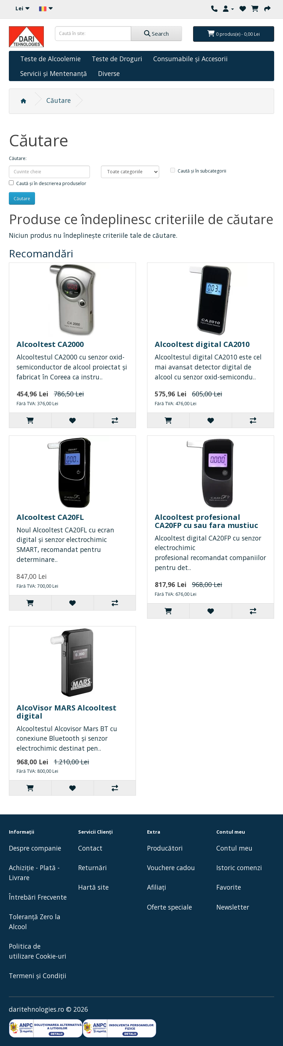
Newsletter (232, 907)
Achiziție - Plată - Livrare (34, 872)
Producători (165, 848)
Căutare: (18, 158)
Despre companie (35, 848)
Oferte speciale (169, 907)
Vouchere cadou (171, 867)
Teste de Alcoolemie (50, 58)
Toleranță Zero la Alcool (34, 921)
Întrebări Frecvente (38, 897)
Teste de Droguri (117, 58)
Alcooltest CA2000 (50, 344)
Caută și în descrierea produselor (47, 183)
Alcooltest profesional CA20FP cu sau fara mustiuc (206, 521)
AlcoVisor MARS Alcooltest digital (66, 712)
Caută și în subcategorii (198, 171)
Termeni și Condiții (37, 975)
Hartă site (93, 887)
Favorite (228, 887)
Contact (90, 848)
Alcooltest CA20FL (50, 517)
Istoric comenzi (239, 867)
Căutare (58, 100)
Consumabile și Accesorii (190, 58)
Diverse (109, 73)
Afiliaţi (156, 887)
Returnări (92, 867)
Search (156, 33)
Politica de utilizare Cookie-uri (37, 951)
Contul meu (234, 848)
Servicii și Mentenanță (53, 73)
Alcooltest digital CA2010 (202, 344)
